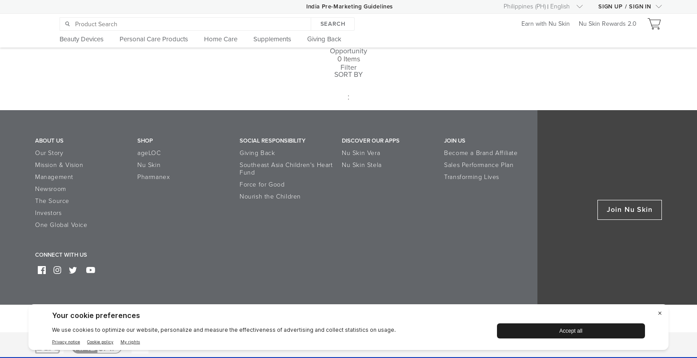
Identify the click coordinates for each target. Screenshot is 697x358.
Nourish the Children (270, 196)
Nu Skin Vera (361, 153)
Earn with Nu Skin (545, 24)
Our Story (49, 153)
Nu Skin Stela (362, 165)
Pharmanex (153, 177)
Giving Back (257, 153)
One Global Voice (61, 225)
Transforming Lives (471, 177)
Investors (48, 213)
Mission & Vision (59, 165)
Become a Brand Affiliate (480, 153)
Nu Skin (148, 165)
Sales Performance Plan (478, 165)
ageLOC (149, 153)
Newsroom (50, 189)
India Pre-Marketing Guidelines (349, 6)
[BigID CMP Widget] (348, 329)
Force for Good (262, 184)
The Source (52, 201)
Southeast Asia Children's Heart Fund (286, 168)
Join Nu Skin (630, 209)
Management (54, 177)
